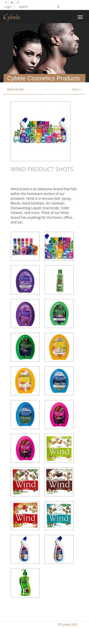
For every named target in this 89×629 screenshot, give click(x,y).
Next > (77, 89)
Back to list (15, 89)
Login (8, 7)
